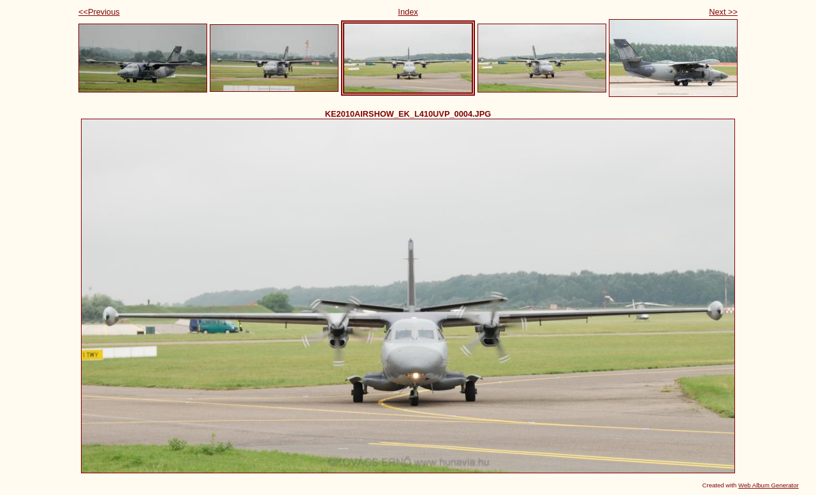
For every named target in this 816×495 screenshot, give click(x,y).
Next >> (723, 12)
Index (408, 12)
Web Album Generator (768, 485)
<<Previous (99, 12)
